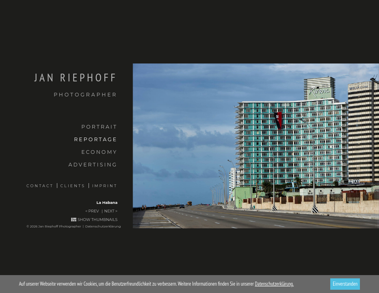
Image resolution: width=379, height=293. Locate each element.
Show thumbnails (97, 219)
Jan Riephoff (58, 85)
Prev (94, 211)
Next (109, 211)
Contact (40, 186)
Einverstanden (345, 283)
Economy (99, 152)
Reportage (95, 139)
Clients (73, 186)
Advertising (92, 165)
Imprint (105, 186)
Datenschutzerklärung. (274, 283)
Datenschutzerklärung (103, 226)
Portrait (99, 127)
